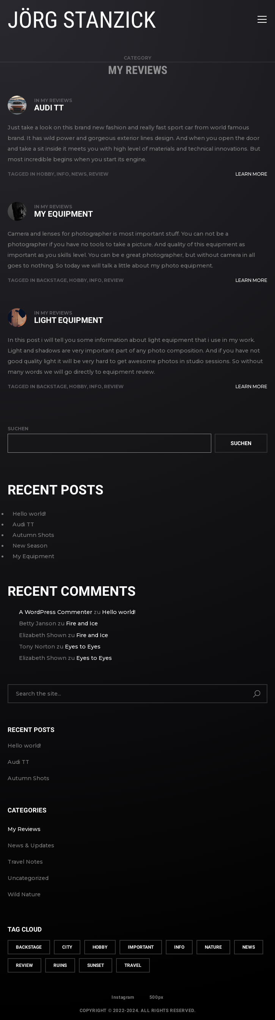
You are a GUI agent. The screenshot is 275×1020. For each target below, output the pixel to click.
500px (156, 997)
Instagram (123, 997)
